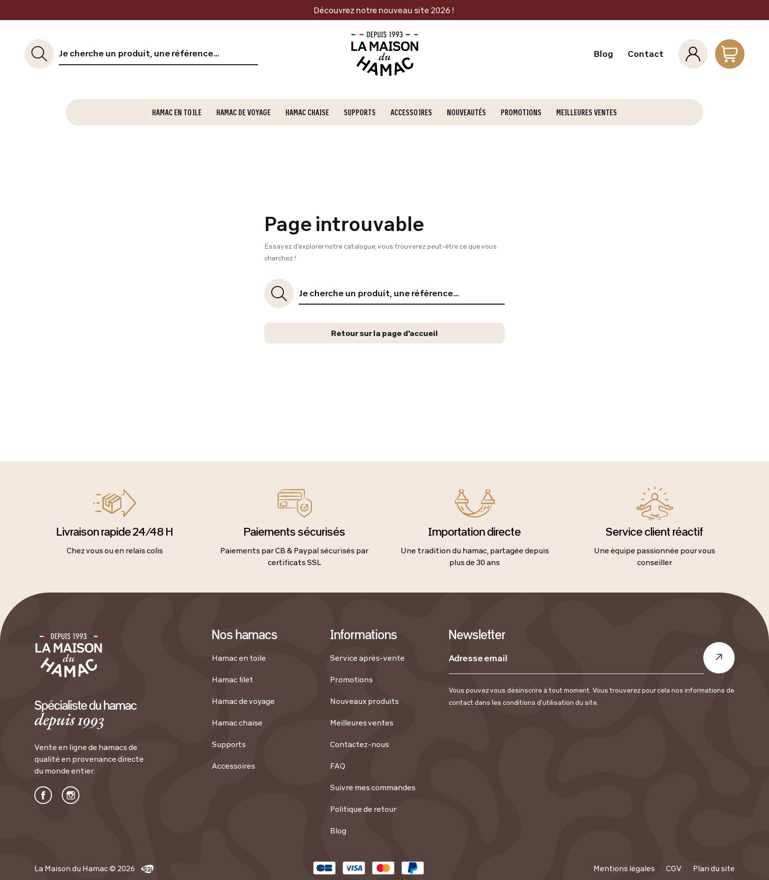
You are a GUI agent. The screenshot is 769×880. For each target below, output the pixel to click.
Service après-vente (367, 657)
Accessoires (233, 765)
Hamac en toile (239, 657)
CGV (674, 868)
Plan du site (714, 868)
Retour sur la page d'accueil (384, 333)
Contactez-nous (359, 744)
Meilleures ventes (361, 722)
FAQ (337, 765)
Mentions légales (624, 868)
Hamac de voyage (243, 701)
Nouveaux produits (364, 701)
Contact (646, 54)
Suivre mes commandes (372, 787)
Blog (603, 54)
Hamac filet (232, 679)
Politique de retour (363, 808)
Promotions (351, 679)
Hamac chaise (237, 722)
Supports (229, 744)
